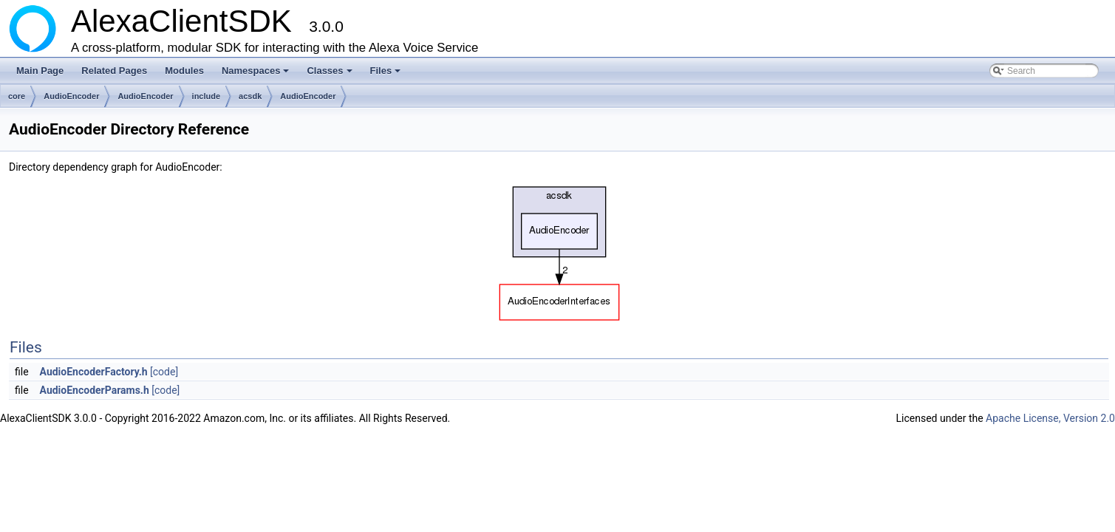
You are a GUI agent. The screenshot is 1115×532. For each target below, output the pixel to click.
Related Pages (114, 70)
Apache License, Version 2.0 (1050, 418)
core (16, 96)
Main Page (40, 70)
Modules (184, 70)
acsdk (250, 96)
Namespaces (257, 74)
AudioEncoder (71, 96)
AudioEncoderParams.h (94, 390)
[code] (164, 372)
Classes (330, 74)
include (206, 96)
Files (386, 74)
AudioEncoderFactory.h (94, 372)
